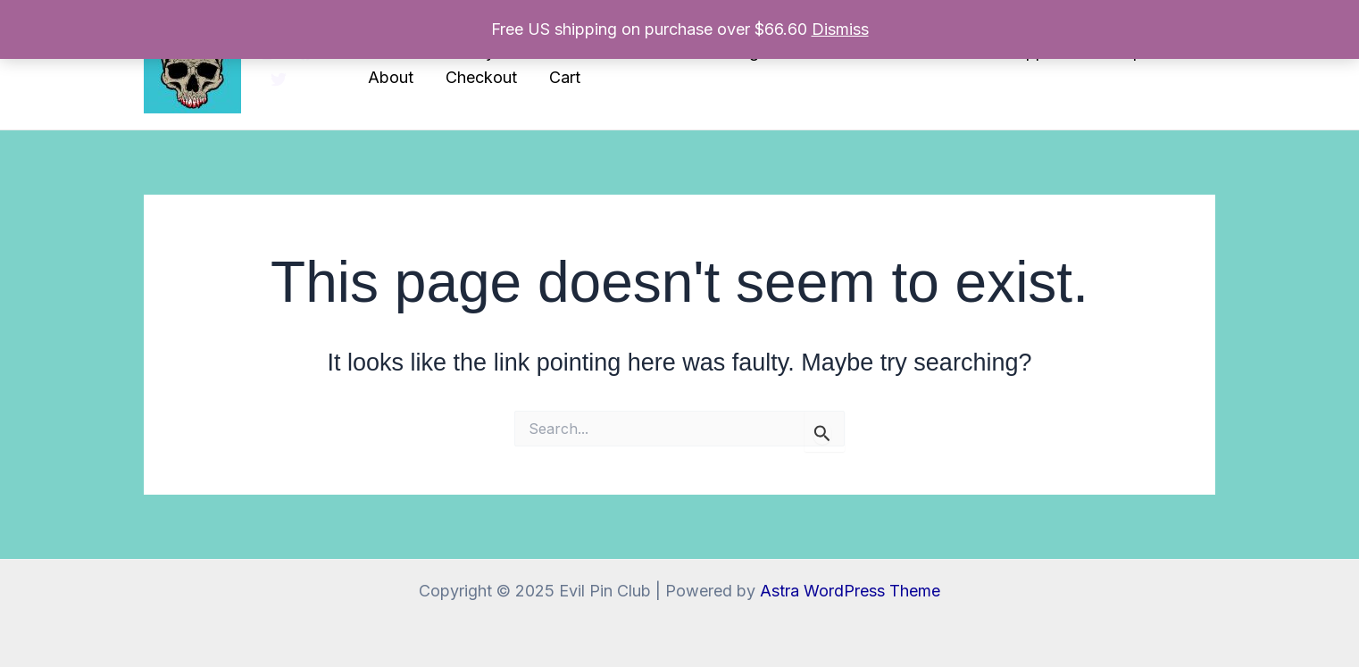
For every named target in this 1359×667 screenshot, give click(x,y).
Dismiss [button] (840, 29)
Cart (564, 77)
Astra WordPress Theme (850, 590)
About (390, 77)
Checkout (481, 77)
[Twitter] (279, 79)
